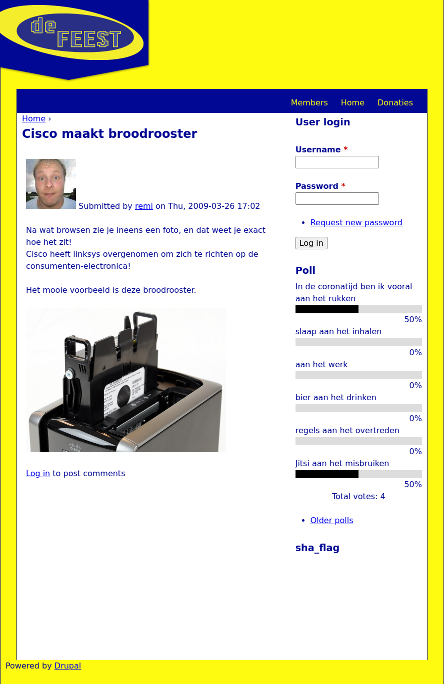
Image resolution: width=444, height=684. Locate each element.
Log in (38, 473)
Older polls (332, 520)
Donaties (395, 102)
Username (322, 149)
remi (144, 206)
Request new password (356, 222)
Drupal (67, 666)
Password (321, 186)
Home (34, 118)
